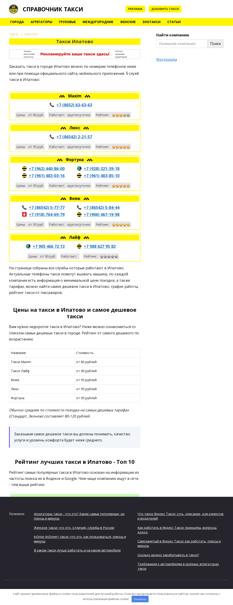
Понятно (140, 599)
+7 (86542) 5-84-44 (101, 207)
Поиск (215, 43)
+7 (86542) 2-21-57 (74, 136)
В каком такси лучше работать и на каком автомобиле (77, 550)
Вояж (75, 198)
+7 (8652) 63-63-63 (74, 105)
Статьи (174, 22)
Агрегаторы (41, 22)
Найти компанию (172, 35)
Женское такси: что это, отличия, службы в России (74, 527)
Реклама (135, 9)
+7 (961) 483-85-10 (101, 175)
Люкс (75, 127)
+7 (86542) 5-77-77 (47, 207)
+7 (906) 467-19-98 (101, 214)
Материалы (166, 59)
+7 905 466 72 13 (49, 246)
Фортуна (75, 159)
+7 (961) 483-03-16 (47, 175)
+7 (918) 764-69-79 (47, 214)
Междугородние (98, 22)
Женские (128, 22)
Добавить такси (165, 9)
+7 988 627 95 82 (100, 246)
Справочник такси (53, 9)
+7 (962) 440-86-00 (47, 168)
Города (17, 22)
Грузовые (67, 22)
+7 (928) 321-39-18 (101, 168)
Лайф (75, 237)
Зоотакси (151, 22)
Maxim (75, 95)
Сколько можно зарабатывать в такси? (168, 555)
